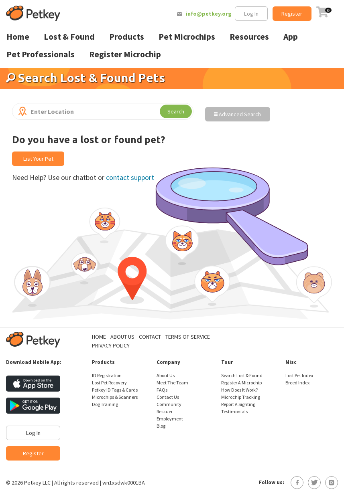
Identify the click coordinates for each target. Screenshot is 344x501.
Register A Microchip (241, 383)
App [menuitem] (290, 36)
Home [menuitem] (17, 36)
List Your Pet (38, 158)
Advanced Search (237, 114)
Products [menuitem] (126, 36)
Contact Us (168, 397)
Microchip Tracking (240, 397)
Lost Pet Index (299, 375)
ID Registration (107, 375)
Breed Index (297, 383)
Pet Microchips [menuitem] (187, 36)
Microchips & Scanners (115, 397)
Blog (161, 426)
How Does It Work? (239, 390)
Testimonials (234, 411)
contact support (130, 177)
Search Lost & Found (242, 375)
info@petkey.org (209, 13)
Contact (150, 336)
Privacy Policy (111, 345)
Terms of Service (187, 336)
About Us (122, 336)
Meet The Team (172, 383)
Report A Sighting (238, 404)
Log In (251, 13)
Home (99, 336)
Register (291, 13)
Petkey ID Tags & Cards (115, 390)
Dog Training (105, 404)
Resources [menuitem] (249, 36)
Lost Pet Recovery (109, 383)
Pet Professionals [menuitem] (40, 54)
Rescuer (165, 411)
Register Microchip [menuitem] (125, 54)
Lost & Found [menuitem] (69, 36)
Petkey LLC (37, 482)
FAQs (162, 390)
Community (169, 404)
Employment (170, 419)
